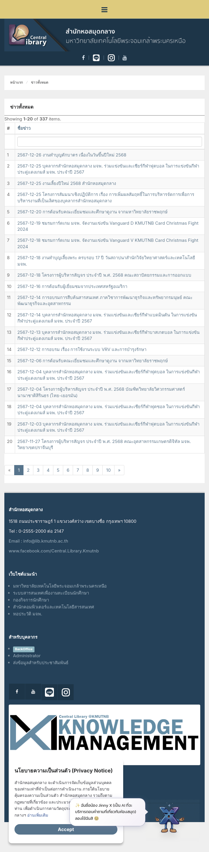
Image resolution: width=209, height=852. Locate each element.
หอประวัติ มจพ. (27, 614)
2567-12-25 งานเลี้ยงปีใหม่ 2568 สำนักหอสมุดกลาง (66, 183)
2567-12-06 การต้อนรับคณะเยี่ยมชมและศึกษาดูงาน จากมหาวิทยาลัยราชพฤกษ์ (92, 360)
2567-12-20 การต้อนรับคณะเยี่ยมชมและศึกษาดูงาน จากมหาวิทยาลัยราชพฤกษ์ (92, 212)
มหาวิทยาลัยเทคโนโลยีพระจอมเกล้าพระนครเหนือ (60, 586)
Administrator (27, 655)
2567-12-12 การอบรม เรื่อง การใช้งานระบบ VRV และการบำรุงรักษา (81, 349)
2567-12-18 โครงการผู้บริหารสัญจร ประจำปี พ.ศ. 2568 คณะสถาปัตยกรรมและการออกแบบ (104, 275)
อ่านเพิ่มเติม (37, 815)
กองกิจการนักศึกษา (31, 600)
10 (108, 470)
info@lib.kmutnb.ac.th (45, 541)
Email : (16, 541)
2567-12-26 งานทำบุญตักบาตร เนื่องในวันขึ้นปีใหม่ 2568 (71, 155)
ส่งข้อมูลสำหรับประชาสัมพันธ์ (40, 662)
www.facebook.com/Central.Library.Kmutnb (54, 551)
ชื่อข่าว (23, 128)
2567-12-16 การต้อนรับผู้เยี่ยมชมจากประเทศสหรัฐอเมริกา (72, 286)
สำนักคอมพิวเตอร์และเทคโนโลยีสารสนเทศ (53, 607)
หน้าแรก (16, 82)
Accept (66, 829)
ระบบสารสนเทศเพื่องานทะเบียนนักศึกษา (51, 593)
